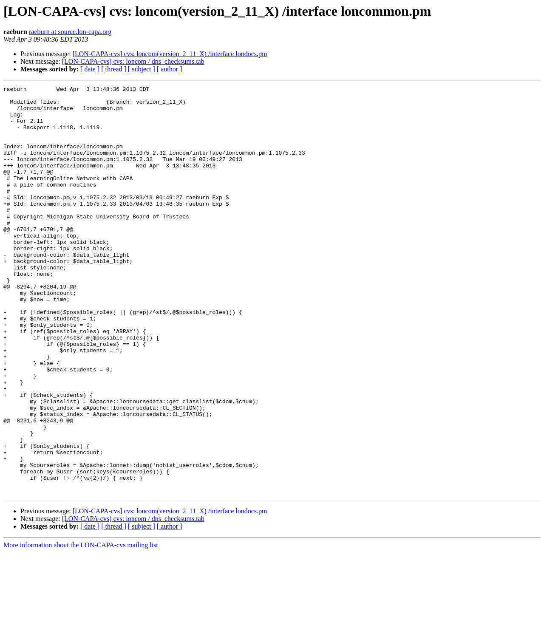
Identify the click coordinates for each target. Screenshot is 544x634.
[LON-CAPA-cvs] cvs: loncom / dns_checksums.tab (133, 61)
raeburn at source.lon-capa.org (70, 31)
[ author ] (169, 69)
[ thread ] (113, 69)
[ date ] (89, 69)
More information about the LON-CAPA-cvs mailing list (80, 626)
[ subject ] (141, 69)
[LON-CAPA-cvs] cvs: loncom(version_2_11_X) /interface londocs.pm (170, 53)
